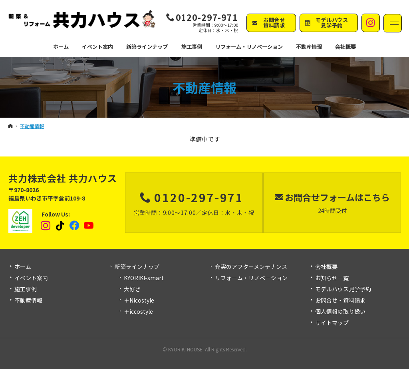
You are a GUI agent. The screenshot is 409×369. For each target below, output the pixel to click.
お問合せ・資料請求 (340, 300)
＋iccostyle (138, 311)
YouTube (89, 226)
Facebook (74, 226)
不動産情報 (204, 87)
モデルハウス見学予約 (343, 289)
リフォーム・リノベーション (251, 278)
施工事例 (25, 289)
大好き (132, 289)
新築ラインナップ (137, 267)
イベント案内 (31, 278)
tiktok (60, 226)
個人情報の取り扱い (340, 311)
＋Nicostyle (139, 300)
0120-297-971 (207, 17)
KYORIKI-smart (144, 278)
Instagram (46, 226)
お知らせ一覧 (332, 278)
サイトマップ (332, 323)
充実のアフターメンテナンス (251, 267)
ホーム (22, 267)
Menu (392, 23)
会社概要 (326, 267)
